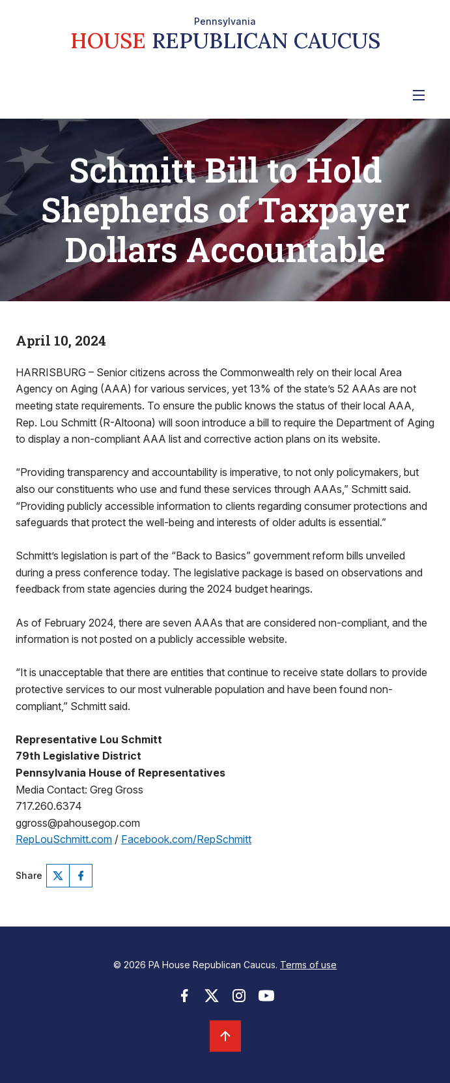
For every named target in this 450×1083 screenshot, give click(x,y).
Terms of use (308, 964)
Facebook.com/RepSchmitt (186, 839)
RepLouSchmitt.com (64, 839)
